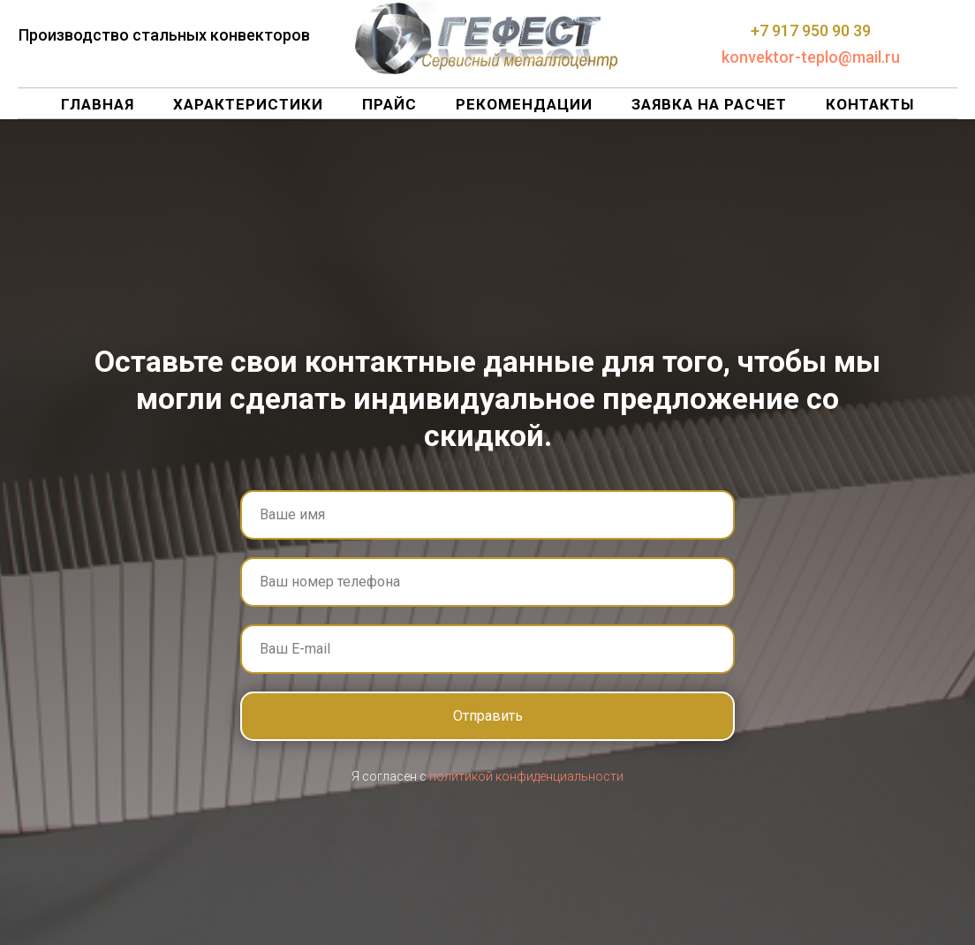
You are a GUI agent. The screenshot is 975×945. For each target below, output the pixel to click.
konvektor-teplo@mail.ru (811, 57)
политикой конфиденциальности (526, 776)
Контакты (870, 104)
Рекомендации (524, 104)
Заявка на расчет (709, 104)
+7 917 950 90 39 (811, 30)
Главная (97, 104)
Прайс (389, 104)
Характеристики (248, 104)
